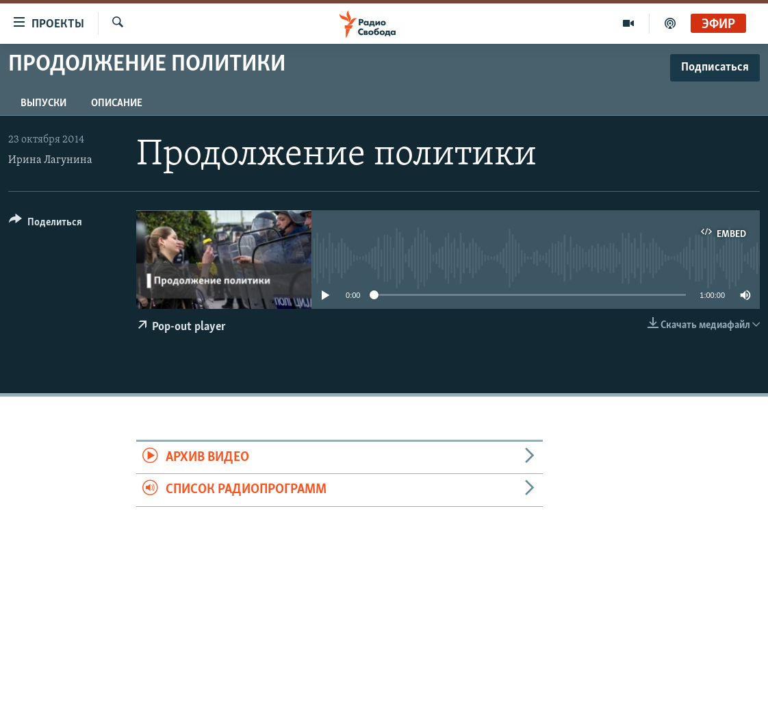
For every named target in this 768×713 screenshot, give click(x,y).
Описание (116, 103)
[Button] (45, 224)
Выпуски (43, 103)
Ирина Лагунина (50, 160)
